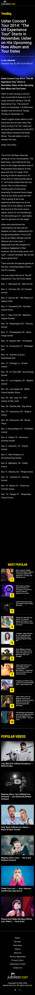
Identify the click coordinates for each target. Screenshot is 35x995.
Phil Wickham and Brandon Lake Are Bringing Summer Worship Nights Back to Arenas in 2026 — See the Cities (25, 716)
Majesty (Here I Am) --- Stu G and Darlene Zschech (16, 859)
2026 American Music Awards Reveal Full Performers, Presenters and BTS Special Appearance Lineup (24, 589)
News (17, 938)
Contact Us (17, 968)
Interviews (17, 945)
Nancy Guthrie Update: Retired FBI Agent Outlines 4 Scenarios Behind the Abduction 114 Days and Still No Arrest (25, 573)
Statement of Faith (17, 964)
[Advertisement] (18, 551)
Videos (17, 949)
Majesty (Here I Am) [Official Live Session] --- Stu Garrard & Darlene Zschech (16, 796)
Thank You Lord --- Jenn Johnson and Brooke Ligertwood (16, 889)
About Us (17, 953)
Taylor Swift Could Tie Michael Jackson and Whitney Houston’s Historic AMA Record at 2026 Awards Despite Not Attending (25, 701)
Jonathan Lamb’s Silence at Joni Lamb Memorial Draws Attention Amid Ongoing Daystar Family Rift (24, 637)
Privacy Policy (17, 960)
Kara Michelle (9, 60)
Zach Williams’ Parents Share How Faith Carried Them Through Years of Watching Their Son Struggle (24, 652)
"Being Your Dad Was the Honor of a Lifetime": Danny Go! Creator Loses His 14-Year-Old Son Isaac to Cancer (24, 621)
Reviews (17, 941)
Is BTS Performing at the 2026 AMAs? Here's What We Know (24, 603)
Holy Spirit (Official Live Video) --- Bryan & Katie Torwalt (16, 828)
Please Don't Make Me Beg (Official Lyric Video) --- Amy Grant (16, 920)
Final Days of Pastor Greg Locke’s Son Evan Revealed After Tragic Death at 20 (25, 682)
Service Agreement (17, 956)
